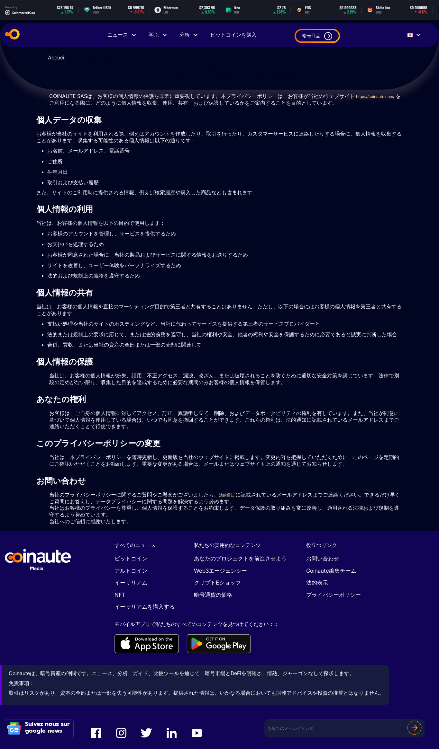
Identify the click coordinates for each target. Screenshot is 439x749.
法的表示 (317, 582)
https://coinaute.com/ (74, 103)
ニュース (122, 35)
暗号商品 (317, 36)
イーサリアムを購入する (144, 607)
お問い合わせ (322, 558)
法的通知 (230, 494)
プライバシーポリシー (333, 595)
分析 (189, 35)
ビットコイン (130, 558)
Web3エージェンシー (220, 571)
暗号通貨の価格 (213, 595)
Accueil (57, 57)
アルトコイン (130, 571)
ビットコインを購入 (233, 35)
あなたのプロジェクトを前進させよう (240, 558)
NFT (119, 595)
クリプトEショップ (217, 582)
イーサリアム (130, 582)
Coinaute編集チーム (331, 571)
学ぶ (158, 35)
